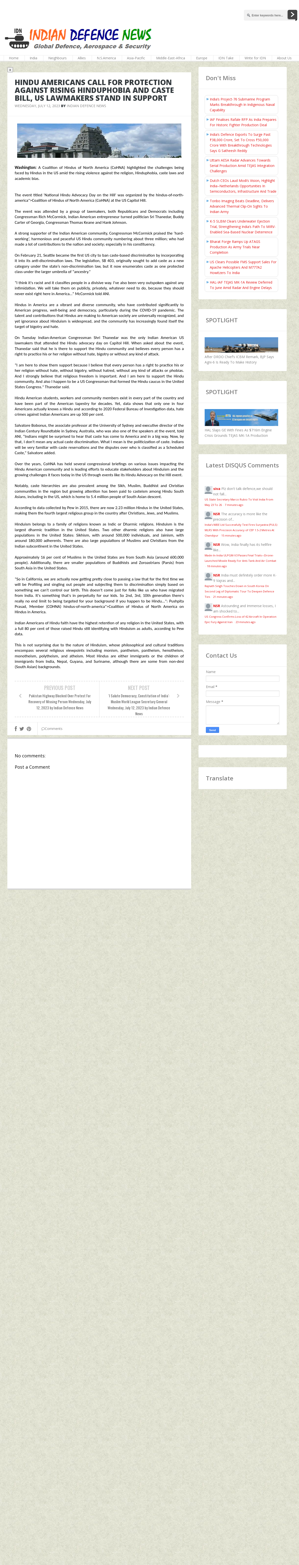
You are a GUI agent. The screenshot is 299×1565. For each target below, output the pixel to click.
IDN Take (226, 58)
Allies (82, 58)
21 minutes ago (223, 597)
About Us (284, 58)
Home (14, 58)
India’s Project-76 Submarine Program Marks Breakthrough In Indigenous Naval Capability (242, 104)
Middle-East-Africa (170, 58)
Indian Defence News (86, 105)
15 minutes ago (231, 535)
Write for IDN (255, 58)
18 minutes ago (217, 566)
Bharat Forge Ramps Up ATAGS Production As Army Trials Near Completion (235, 247)
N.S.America (106, 58)
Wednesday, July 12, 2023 (37, 105)
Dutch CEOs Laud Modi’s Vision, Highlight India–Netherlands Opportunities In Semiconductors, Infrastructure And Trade (243, 186)
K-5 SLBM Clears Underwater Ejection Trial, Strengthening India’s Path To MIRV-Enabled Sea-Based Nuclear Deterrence (243, 226)
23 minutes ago (246, 622)
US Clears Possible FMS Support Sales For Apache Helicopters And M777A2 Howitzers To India (243, 267)
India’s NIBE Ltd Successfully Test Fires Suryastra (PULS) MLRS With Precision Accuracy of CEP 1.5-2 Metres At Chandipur (241, 530)
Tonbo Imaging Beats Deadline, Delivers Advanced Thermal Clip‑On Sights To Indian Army (242, 206)
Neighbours (57, 58)
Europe (201, 58)
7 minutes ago (234, 505)
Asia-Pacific (136, 58)
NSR (216, 514)
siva (216, 488)
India (33, 58)
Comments (51, 728)
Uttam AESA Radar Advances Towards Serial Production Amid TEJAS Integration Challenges (242, 165)
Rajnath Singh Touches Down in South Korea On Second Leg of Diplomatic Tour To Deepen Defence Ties (239, 591)
